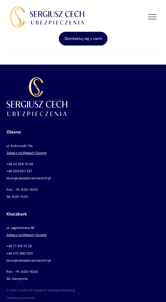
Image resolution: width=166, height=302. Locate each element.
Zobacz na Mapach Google (26, 153)
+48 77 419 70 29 (19, 246)
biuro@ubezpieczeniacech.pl (28, 178)
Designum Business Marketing (54, 290)
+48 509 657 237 (19, 171)
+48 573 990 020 (19, 253)
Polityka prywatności (20, 298)
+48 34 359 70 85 (19, 164)
